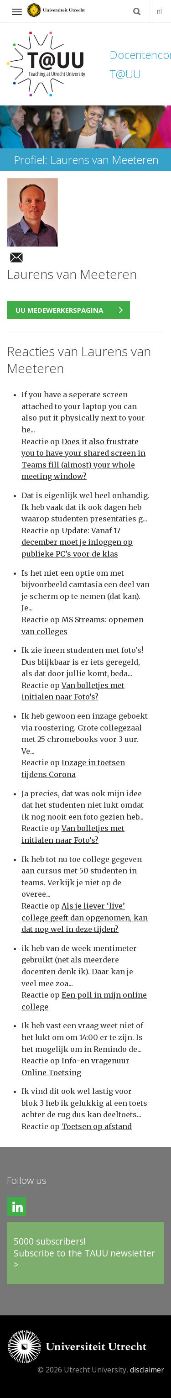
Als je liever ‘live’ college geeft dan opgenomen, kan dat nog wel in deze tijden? (84, 917)
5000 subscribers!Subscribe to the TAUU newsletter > (84, 1253)
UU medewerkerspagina (59, 310)
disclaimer (147, 1370)
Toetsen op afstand (97, 1126)
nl (159, 11)
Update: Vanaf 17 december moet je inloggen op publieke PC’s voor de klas (77, 542)
